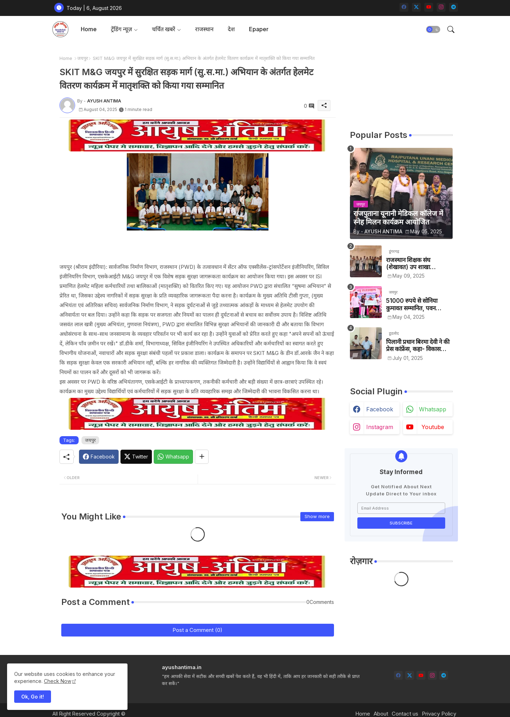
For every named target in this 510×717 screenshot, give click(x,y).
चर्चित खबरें (163, 29)
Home (89, 29)
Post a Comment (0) (197, 630)
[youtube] (428, 7)
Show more (317, 516)
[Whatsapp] (173, 457)
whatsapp (432, 409)
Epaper (258, 29)
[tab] (89, 29)
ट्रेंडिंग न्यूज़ (121, 29)
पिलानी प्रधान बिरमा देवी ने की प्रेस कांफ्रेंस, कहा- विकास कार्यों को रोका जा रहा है (417, 345)
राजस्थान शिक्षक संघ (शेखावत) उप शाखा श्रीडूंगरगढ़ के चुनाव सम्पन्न (413, 263)
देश (231, 29)
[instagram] (441, 7)
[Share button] (202, 457)
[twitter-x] (416, 7)
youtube (432, 426)
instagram (379, 426)
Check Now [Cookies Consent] (57, 681)
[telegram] (453, 7)
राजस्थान (204, 29)
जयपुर (82, 58)
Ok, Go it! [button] (32, 697)
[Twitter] (136, 457)
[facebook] (404, 7)
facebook (379, 409)
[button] (433, 29)
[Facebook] (99, 457)
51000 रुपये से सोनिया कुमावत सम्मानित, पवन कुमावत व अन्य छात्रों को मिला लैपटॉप (417, 304)
